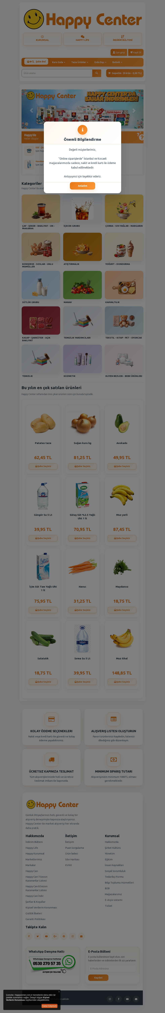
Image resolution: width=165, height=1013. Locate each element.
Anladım (82, 185)
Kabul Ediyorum (49, 1006)
